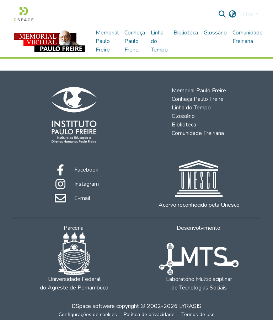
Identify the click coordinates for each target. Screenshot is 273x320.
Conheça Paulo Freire (134, 41)
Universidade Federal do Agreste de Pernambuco (74, 262)
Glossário (215, 33)
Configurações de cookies (88, 314)
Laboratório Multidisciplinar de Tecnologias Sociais (198, 267)
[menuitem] (232, 14)
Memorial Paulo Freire (107, 41)
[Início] (23, 14)
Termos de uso (198, 314)
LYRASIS (190, 306)
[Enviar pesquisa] (222, 14)
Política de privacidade (149, 314)
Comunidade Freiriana (247, 37)
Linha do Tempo (159, 41)
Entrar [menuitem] (246, 14)
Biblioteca (185, 33)
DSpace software (93, 306)
